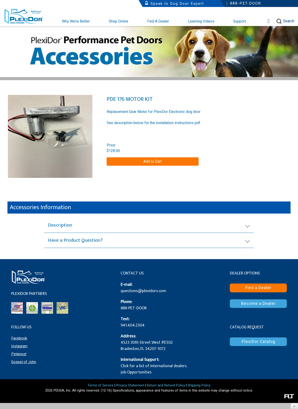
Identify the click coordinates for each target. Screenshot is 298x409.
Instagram (19, 346)
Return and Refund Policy (166, 385)
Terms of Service (101, 385)
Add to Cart (152, 161)
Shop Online (118, 21)
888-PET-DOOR (134, 308)
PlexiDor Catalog (258, 341)
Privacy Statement (130, 385)
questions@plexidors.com (143, 290)
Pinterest (18, 354)
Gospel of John (23, 362)
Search (285, 21)
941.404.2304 (133, 325)
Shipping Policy (199, 385)
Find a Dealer (258, 287)
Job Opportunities (136, 372)
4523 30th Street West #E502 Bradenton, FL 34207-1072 (147, 345)
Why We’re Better (76, 21)
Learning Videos (201, 21)
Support (239, 21)
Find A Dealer (158, 21)
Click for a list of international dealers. (154, 366)
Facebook (19, 338)
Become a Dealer (258, 303)
